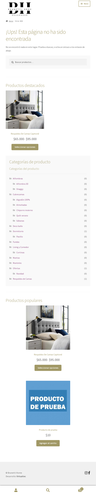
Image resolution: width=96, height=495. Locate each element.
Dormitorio (18, 231)
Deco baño (18, 226)
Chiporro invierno (24, 210)
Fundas (16, 242)
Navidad (20, 273)
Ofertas (16, 268)
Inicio (11, 21)
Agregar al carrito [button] (48, 443)
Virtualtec (21, 476)
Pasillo (19, 236)
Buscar (48, 490)
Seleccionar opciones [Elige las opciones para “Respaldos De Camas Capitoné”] (25, 147)
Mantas (16, 257)
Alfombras (18, 178)
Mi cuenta (16, 490)
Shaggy (19, 189)
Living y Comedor (21, 247)
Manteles (17, 263)
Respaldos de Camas (22, 278)
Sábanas (20, 220)
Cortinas (20, 252)
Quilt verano (22, 215)
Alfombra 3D (22, 183)
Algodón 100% (23, 199)
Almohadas (21, 204)
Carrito (74, 488)
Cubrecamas (18, 194)
